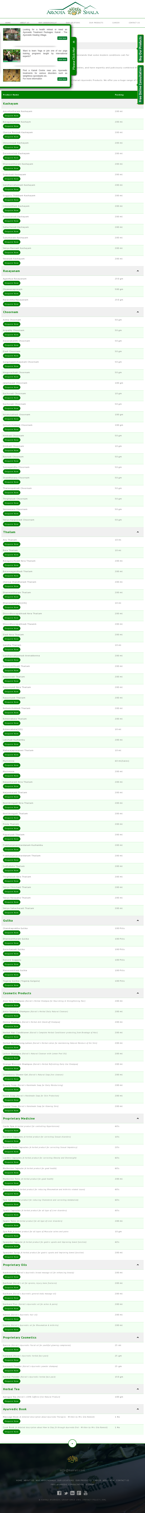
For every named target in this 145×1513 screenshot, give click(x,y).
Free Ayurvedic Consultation (67, 1484)
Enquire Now (11, 115)
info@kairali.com (72, 1470)
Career (116, 23)
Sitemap (90, 1484)
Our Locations (73, 23)
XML (104, 1500)
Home (8, 23)
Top (72, 1443)
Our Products (96, 23)
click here (14, 38)
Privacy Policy (91, 1500)
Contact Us (134, 23)
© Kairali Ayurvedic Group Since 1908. (60, 1500)
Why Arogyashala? (48, 23)
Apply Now (108, 1480)
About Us (24, 23)
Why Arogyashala (46, 1480)
